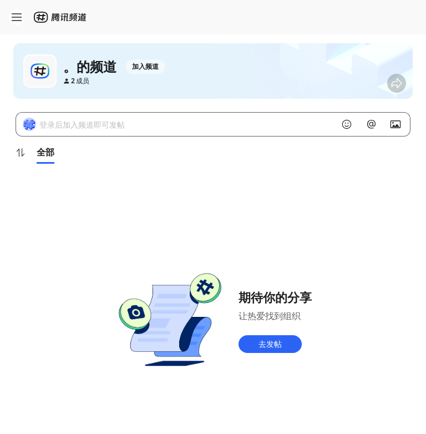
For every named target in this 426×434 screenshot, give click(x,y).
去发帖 (270, 344)
